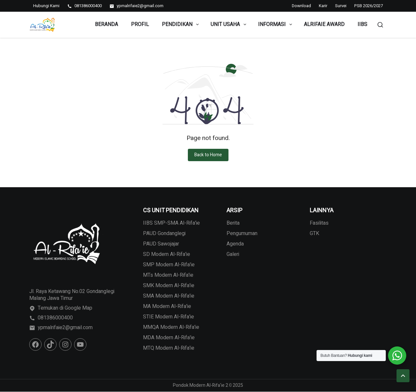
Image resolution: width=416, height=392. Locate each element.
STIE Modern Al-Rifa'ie (168, 317)
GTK (314, 233)
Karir (323, 6)
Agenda (235, 244)
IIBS (362, 24)
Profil (140, 24)
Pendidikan (181, 24)
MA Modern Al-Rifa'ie (167, 306)
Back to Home (208, 154)
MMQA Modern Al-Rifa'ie (171, 327)
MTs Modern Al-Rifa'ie (168, 275)
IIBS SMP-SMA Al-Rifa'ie (171, 223)
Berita (233, 223)
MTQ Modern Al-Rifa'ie (168, 348)
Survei (340, 6)
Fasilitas (319, 223)
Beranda (106, 24)
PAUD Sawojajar (161, 244)
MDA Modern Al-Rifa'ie (169, 338)
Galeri (233, 254)
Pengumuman (242, 233)
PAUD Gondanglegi (164, 233)
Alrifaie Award (324, 24)
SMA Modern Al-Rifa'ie (168, 296)
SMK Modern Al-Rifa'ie (168, 285)
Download (301, 6)
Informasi (275, 24)
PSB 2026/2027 (368, 6)
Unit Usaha (229, 24)
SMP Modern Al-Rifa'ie (169, 265)
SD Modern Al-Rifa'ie (166, 254)
